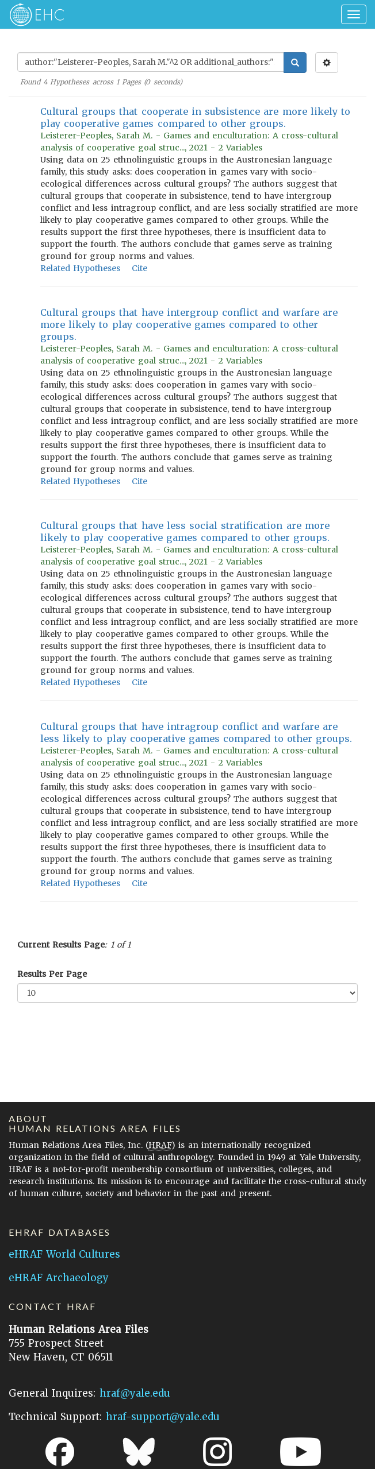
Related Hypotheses (80, 268)
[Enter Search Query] (150, 62)
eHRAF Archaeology (59, 1277)
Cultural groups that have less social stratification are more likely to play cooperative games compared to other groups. (185, 531)
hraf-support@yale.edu (163, 1416)
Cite (139, 268)
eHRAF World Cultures (64, 1254)
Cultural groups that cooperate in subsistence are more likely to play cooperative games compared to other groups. (195, 117)
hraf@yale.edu (135, 1393)
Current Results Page (61, 945)
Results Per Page (52, 974)
